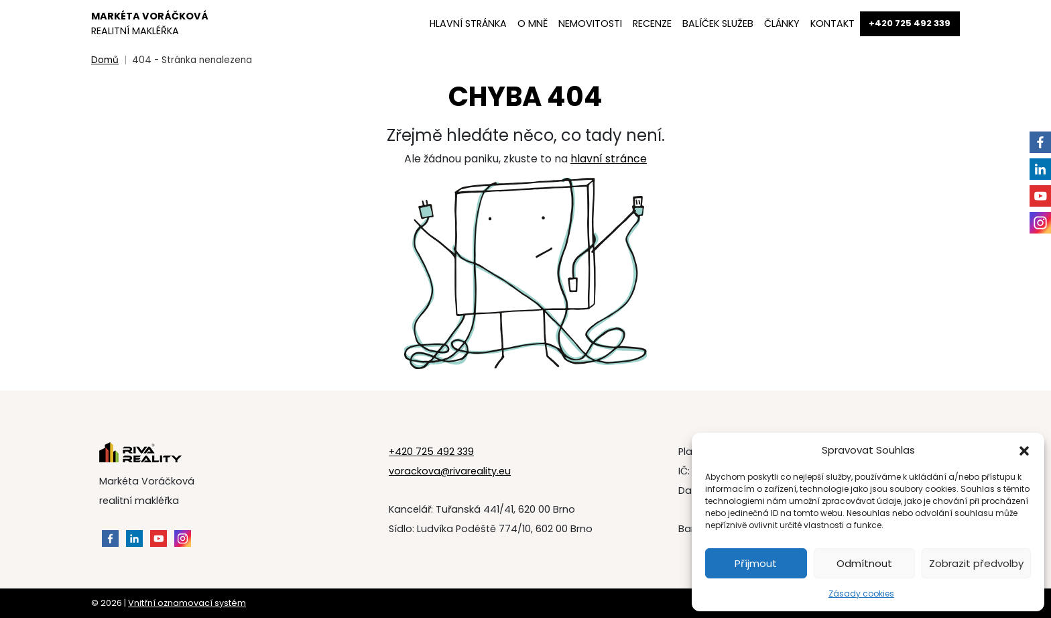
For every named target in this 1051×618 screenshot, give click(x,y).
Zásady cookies (861, 593)
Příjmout (756, 563)
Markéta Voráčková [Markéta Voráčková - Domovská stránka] (149, 23)
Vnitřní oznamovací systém (187, 603)
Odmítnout (864, 563)
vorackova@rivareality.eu (450, 471)
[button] (1024, 450)
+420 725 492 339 (431, 451)
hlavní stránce (608, 158)
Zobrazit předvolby (976, 563)
